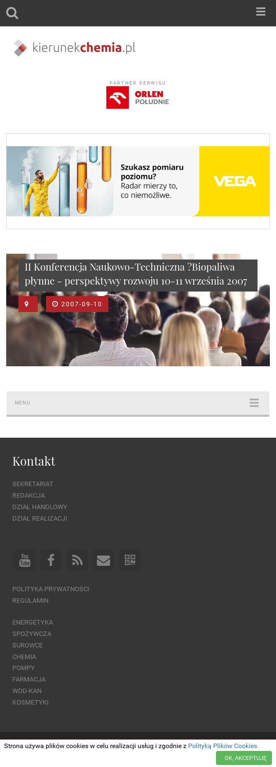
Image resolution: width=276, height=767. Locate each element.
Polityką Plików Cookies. (223, 746)
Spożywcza (31, 634)
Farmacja (29, 679)
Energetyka (32, 622)
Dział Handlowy (39, 507)
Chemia (24, 657)
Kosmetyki (30, 702)
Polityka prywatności (50, 589)
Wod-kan (26, 691)
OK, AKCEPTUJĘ (246, 758)
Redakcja (28, 495)
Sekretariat (32, 484)
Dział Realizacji (39, 518)
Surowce (27, 645)
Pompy (23, 668)
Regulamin (30, 600)
